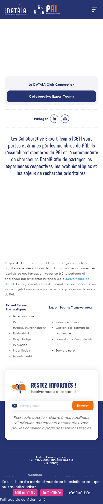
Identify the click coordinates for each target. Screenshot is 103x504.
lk (54, 118)
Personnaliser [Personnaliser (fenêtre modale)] (79, 492)
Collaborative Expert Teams (51, 96)
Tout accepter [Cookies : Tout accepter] (25, 492)
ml (65, 118)
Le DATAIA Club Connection (52, 84)
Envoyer (83, 405)
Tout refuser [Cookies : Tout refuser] (52, 492)
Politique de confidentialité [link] (23, 499)
